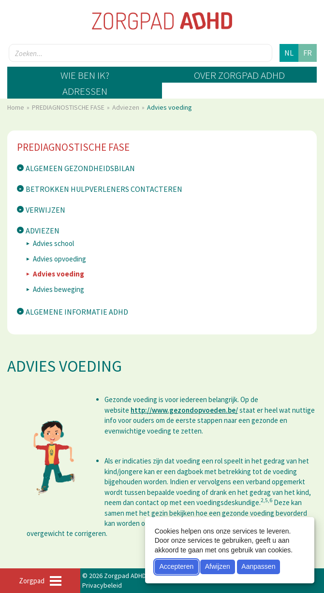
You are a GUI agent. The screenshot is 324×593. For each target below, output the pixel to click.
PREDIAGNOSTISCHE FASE (69, 107)
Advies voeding (58, 273)
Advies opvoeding (59, 258)
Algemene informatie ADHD (77, 312)
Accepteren (176, 566)
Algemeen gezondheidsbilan (80, 168)
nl (289, 53)
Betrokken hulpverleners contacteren (104, 189)
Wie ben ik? (84, 75)
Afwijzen (217, 566)
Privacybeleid (102, 585)
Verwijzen (45, 210)
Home (16, 107)
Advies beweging (58, 289)
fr (307, 53)
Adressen (84, 91)
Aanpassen (258, 566)
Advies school (53, 243)
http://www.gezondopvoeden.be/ (184, 410)
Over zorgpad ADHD (239, 75)
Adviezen (126, 107)
